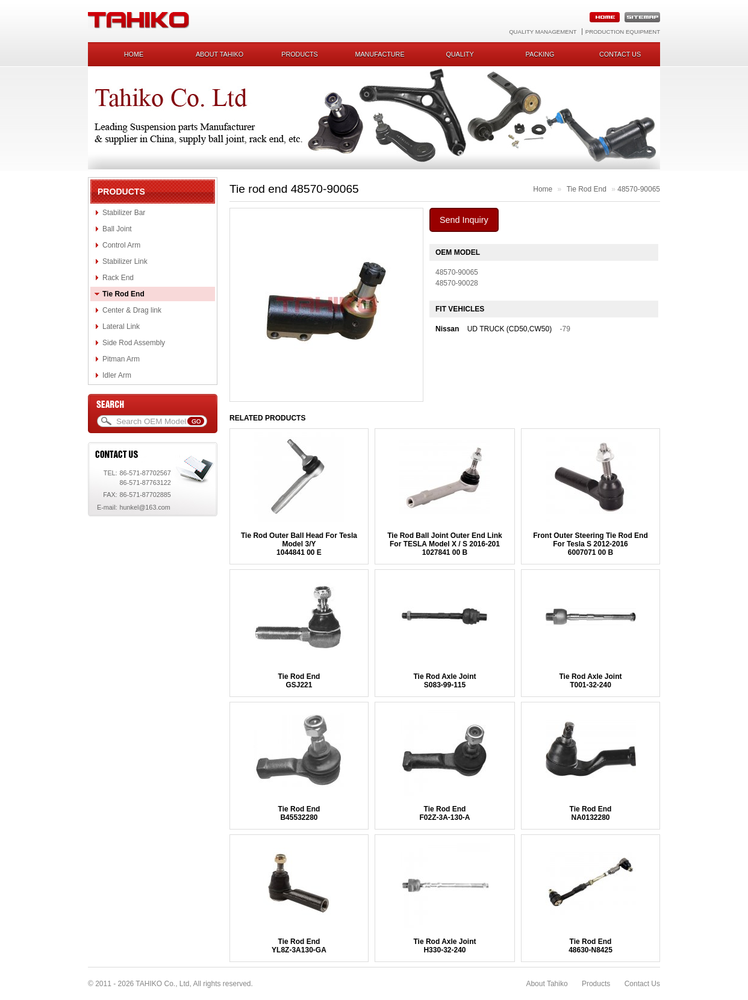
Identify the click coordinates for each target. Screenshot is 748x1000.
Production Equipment (622, 31)
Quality (459, 54)
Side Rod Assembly (133, 343)
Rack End (118, 277)
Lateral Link (121, 326)
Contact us (620, 54)
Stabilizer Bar (123, 212)
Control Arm (121, 245)
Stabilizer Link (125, 261)
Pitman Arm (121, 359)
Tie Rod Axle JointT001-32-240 (590, 680)
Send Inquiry (464, 220)
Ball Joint (117, 229)
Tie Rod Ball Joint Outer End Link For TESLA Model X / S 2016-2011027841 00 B (444, 544)
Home (133, 54)
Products (299, 54)
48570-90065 (638, 189)
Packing (540, 54)
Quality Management (542, 31)
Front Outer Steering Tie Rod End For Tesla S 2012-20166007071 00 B (590, 544)
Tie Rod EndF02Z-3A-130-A (444, 813)
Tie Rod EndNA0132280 (591, 813)
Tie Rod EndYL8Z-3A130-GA (299, 945)
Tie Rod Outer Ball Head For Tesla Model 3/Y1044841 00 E (299, 544)
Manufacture (379, 54)
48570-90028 (456, 283)
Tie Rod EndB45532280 (299, 813)
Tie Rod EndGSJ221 (299, 680)
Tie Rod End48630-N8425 (590, 945)
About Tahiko (219, 54)
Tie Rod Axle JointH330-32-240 (444, 945)
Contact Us (642, 984)
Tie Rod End (123, 294)
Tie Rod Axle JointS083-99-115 (444, 680)
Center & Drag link (131, 310)
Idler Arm (116, 375)
